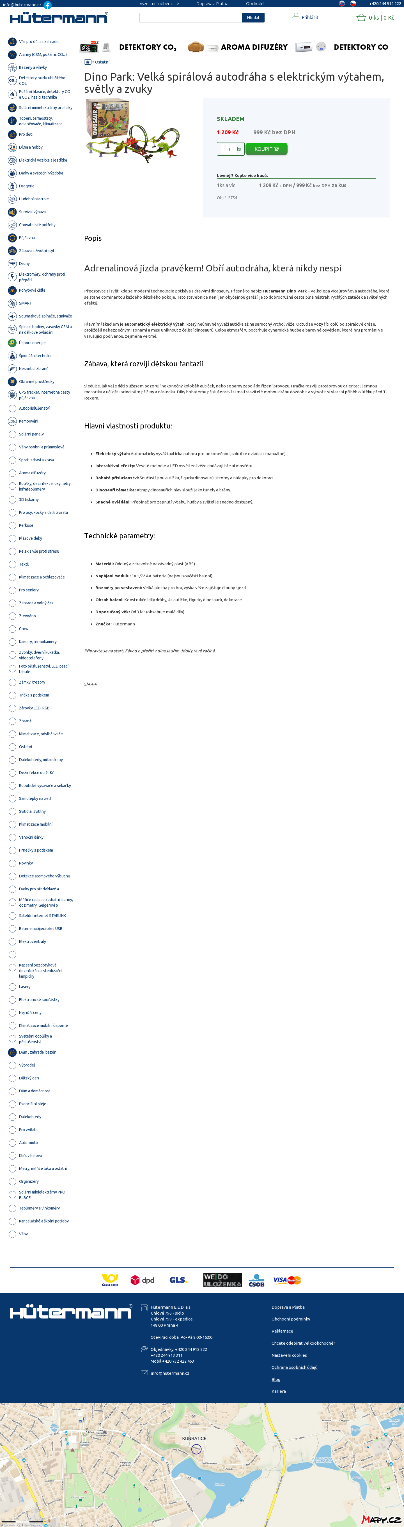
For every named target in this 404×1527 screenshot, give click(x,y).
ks (231, 149)
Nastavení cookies (289, 1355)
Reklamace (282, 1331)
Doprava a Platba (212, 3)
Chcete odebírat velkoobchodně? (303, 1343)
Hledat (253, 17)
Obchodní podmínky (291, 1319)
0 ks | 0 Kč (381, 17)
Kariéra (279, 1391)
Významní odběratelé (159, 3)
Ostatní (102, 62)
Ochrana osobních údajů (295, 1367)
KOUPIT (266, 149)
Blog (276, 1379)
